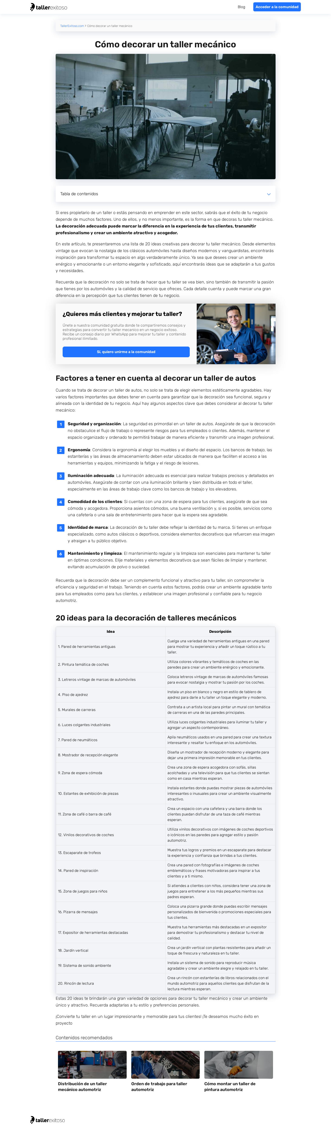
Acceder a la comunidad (277, 7)
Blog (241, 7)
